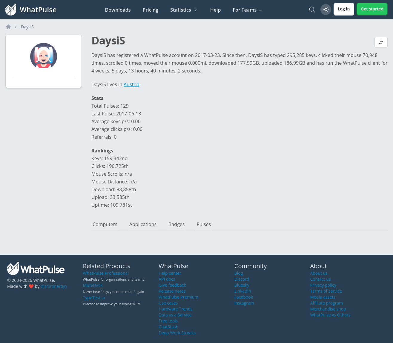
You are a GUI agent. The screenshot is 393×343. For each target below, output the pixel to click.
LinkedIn (242, 291)
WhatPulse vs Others (330, 315)
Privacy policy (323, 285)
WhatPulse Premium (178, 297)
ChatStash (168, 327)
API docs (167, 279)
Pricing (151, 10)
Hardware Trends (175, 309)
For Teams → (247, 10)
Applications (142, 224)
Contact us (320, 279)
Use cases (168, 303)
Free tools (168, 321)
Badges (176, 224)
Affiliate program (326, 303)
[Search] (312, 9)
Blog (238, 273)
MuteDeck (93, 285)
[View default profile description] (381, 43)
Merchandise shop (328, 309)
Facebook (243, 297)
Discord (241, 279)
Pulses (203, 224)
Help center (170, 273)
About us (318, 273)
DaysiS (27, 27)
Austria (131, 84)
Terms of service (326, 291)
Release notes (172, 291)
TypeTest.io (94, 297)
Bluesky (241, 285)
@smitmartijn (54, 286)
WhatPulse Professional (106, 273)
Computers (105, 224)
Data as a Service (175, 315)
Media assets (322, 297)
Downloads (118, 10)
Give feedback (172, 285)
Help (215, 10)
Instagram (244, 303)
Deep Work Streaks (177, 333)
